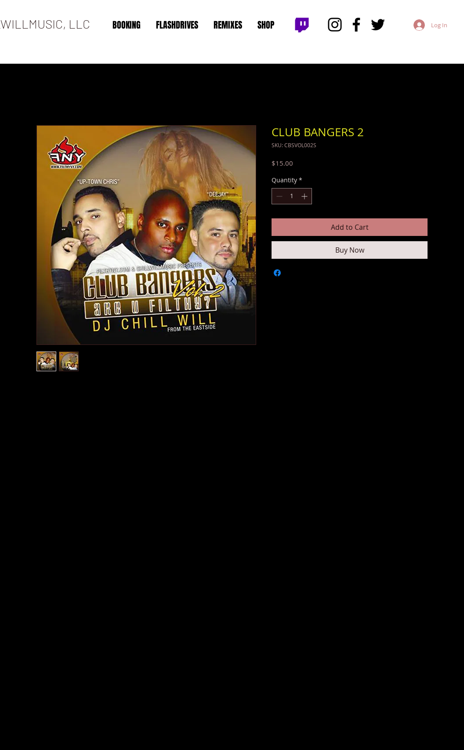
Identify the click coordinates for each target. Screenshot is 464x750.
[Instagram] (335, 24)
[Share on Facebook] (277, 273)
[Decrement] (278, 196)
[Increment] (305, 196)
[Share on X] (294, 273)
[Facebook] (356, 24)
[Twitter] (378, 24)
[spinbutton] (292, 196)
